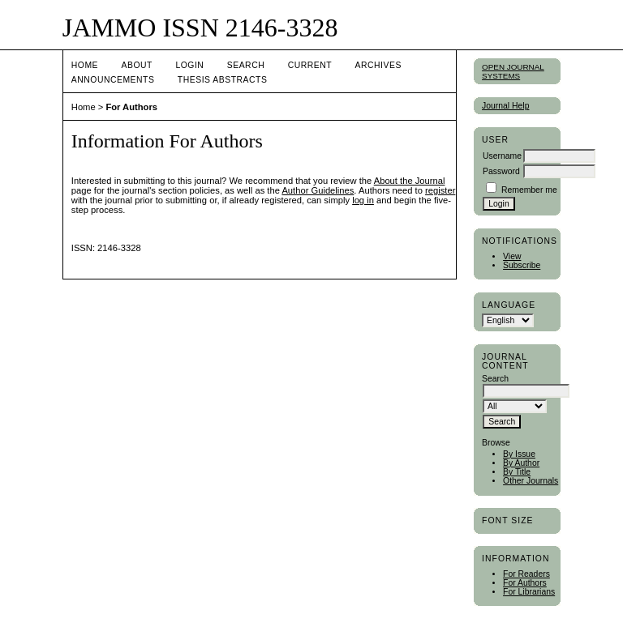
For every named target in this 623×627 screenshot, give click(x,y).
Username (502, 155)
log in (363, 200)
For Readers (526, 573)
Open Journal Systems (513, 71)
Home (84, 65)
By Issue (519, 454)
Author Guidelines (317, 190)
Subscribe (521, 265)
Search (245, 65)
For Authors (525, 582)
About (137, 65)
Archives (378, 65)
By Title (517, 471)
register (440, 190)
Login (189, 65)
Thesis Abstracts (223, 79)
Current (310, 65)
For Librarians (529, 591)
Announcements (113, 79)
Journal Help (505, 105)
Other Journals (530, 480)
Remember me (529, 190)
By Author (521, 463)
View (512, 256)
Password (501, 171)
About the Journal (409, 181)
